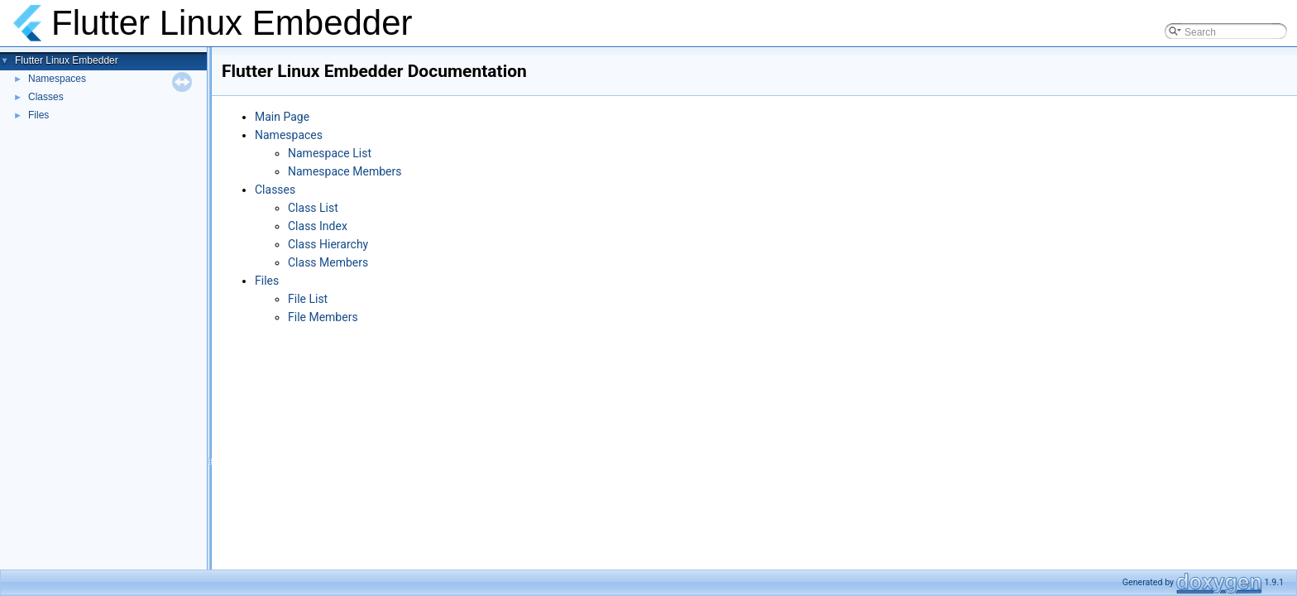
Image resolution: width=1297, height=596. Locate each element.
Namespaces (57, 78)
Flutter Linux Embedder (66, 60)
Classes (46, 97)
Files (38, 115)
